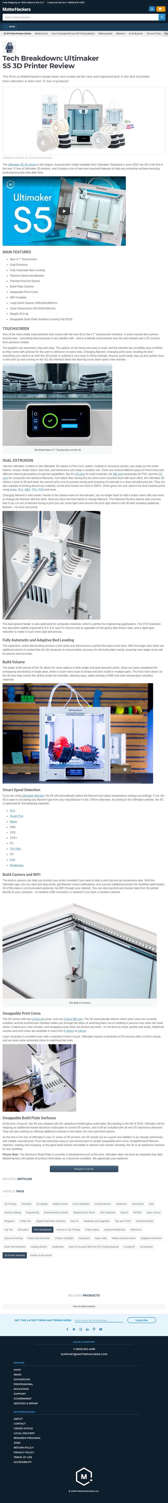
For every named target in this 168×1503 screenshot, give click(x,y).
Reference (120, 33)
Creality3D (129, 1246)
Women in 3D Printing (68, 1229)
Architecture (146, 1246)
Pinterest (94, 1329)
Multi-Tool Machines (15, 1246)
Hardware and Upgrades (97, 1221)
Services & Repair (26, 1403)
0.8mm (82, 1030)
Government (23, 1398)
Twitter (74, 1329)
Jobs (17, 1442)
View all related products (84, 1306)
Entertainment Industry (56, 1212)
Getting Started (105, 33)
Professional (23, 1384)
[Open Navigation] (10, 26)
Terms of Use (23, 1457)
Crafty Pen (25, 1221)
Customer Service (56, 2)
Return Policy (24, 1447)
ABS (27, 489)
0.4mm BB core (73, 1019)
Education (23, 1229)
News (17, 1374)
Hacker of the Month (41, 1255)
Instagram (81, 1329)
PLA (20, 489)
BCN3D (137, 1212)
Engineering (32, 1212)
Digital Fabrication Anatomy (50, 1221)
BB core (118, 474)
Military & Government (123, 1238)
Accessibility (23, 1462)
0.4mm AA (38, 1019)
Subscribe (141, 1320)
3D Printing (10, 1204)
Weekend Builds (144, 1221)
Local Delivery (24, 1433)
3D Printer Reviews (14, 1255)
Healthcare (58, 1246)
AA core (80, 474)
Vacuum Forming (13, 1238)
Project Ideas (92, 1229)
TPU (34, 489)
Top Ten (8, 1229)
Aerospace (84, 1238)
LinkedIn (87, 1329)
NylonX (124, 1212)
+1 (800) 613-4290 (75, 2)
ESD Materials (107, 1212)
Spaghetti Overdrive (151, 1238)
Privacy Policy (24, 1452)
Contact (20, 1423)
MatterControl (41, 33)
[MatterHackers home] (84, 1477)
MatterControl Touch (84, 1212)
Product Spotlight (64, 1238)
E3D (151, 1204)
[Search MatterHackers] (162, 17)
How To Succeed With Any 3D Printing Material (73, 33)
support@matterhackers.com (84, 1354)
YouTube (101, 1329)
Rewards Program (27, 1438)
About (18, 1418)
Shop (17, 1369)
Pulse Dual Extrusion (39, 1238)
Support (20, 1393)
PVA (41, 489)
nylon (13, 489)
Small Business (136, 33)
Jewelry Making (12, 1212)
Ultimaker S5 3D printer (22, 164)
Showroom (22, 1379)
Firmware (26, 1204)
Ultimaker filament (33, 795)
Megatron (9, 1221)
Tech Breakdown (43, 1229)
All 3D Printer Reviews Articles (17, 33)
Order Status (23, 1428)
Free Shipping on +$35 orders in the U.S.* (24, 2)
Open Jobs (101, 1238)
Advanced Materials (114, 1229)
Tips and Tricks (154, 33)
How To (74, 1221)
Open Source (154, 1212)
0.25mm (69, 1030)
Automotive (138, 1204)
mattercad (121, 1204)
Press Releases (81, 1204)
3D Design (42, 1204)
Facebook (67, 1329)
